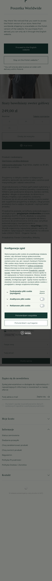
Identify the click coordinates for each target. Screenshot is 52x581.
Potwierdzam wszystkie (26, 315)
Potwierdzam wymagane (26, 323)
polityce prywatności (35, 266)
